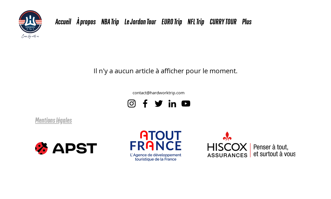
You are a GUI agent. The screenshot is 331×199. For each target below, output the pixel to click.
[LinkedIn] (172, 103)
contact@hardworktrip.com (159, 92)
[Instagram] (131, 103)
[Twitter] (158, 103)
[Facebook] (145, 103)
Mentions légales (53, 120)
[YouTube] (185, 103)
